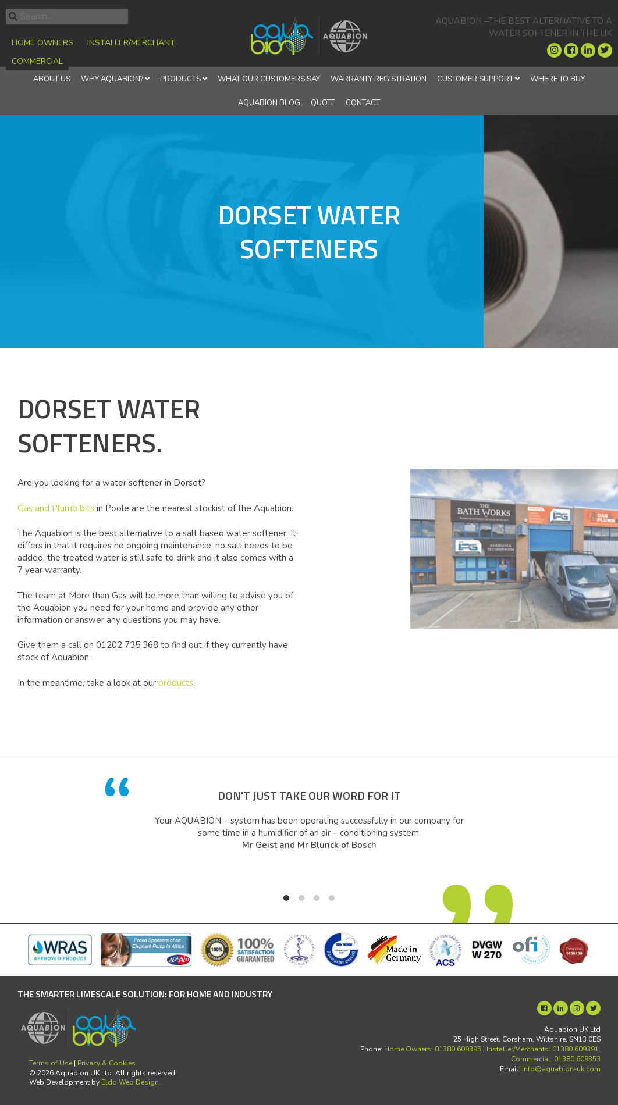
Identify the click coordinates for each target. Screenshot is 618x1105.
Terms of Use (50, 1063)
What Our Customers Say (269, 79)
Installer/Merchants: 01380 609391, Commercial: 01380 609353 (543, 1054)
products (175, 683)
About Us (51, 79)
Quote (323, 103)
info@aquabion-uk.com (561, 1069)
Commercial (37, 61)
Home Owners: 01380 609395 (432, 1049)
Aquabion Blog (269, 103)
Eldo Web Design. (131, 1082)
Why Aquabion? (112, 79)
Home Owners (42, 42)
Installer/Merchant (131, 42)
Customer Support (475, 79)
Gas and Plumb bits (55, 508)
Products (180, 79)
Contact (363, 103)
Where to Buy (557, 79)
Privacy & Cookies (106, 1063)
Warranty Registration (379, 79)
